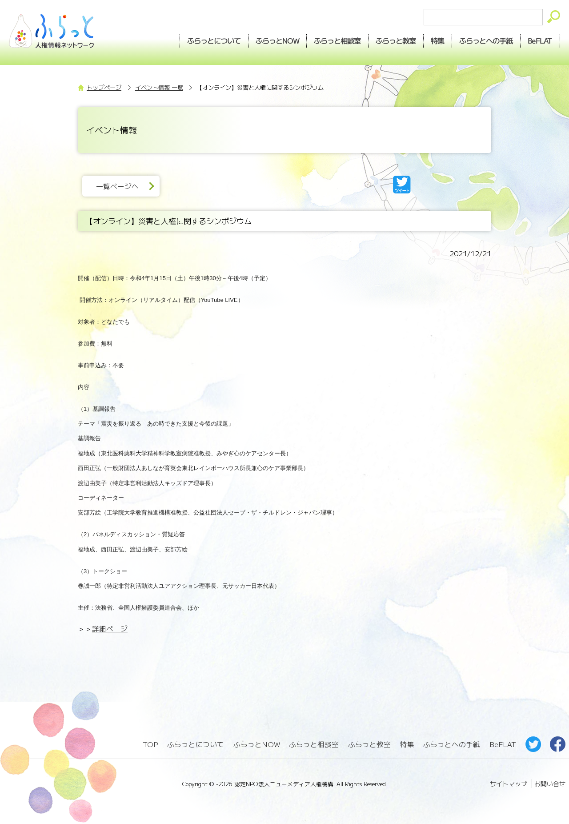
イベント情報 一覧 (159, 87)
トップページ (104, 87)
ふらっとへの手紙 (451, 744)
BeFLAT (540, 40)
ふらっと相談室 (314, 744)
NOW (277, 40)
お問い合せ (549, 783)
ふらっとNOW (256, 744)
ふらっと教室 (369, 744)
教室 (396, 40)
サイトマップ (508, 783)
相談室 (337, 40)
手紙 (486, 40)
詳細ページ (110, 628)
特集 (438, 40)
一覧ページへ (117, 186)
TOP (150, 744)
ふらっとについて (213, 40)
